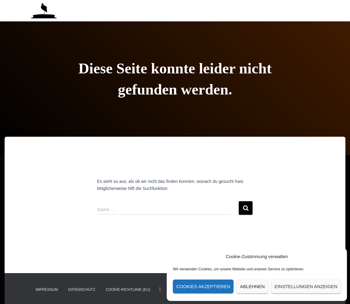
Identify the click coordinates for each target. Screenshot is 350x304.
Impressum (47, 289)
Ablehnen (252, 286)
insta (160, 289)
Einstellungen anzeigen (306, 286)
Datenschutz (81, 289)
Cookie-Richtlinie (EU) (128, 289)
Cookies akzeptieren (203, 286)
